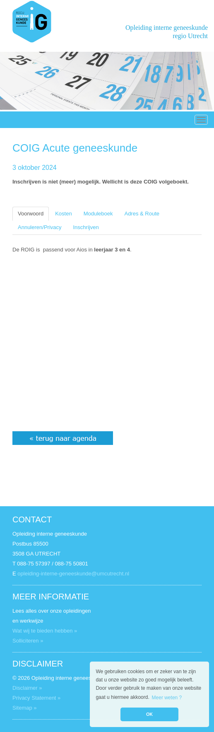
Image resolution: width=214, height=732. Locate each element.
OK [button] (149, 714)
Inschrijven (86, 227)
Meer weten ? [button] (167, 698)
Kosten (63, 213)
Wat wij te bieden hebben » (44, 631)
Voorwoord (30, 213)
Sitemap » (24, 708)
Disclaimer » (27, 688)
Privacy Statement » (36, 698)
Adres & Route (141, 213)
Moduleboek (98, 213)
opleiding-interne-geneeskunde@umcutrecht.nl (73, 573)
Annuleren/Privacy (40, 227)
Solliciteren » (27, 641)
